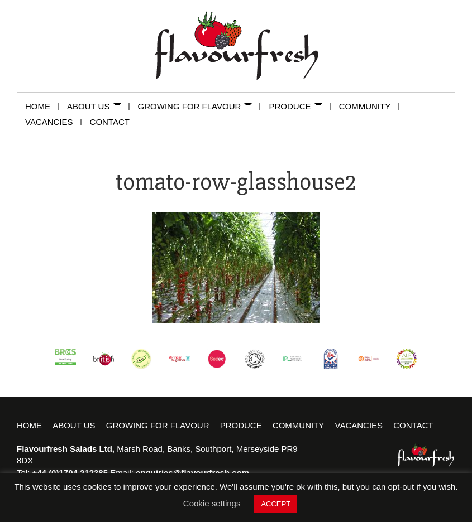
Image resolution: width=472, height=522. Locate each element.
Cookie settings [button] (212, 503)
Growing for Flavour (199, 106)
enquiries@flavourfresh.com (192, 472)
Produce (299, 106)
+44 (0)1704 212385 (70, 472)
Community (369, 106)
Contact (110, 122)
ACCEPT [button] (275, 504)
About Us (98, 106)
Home (42, 106)
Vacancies (53, 122)
